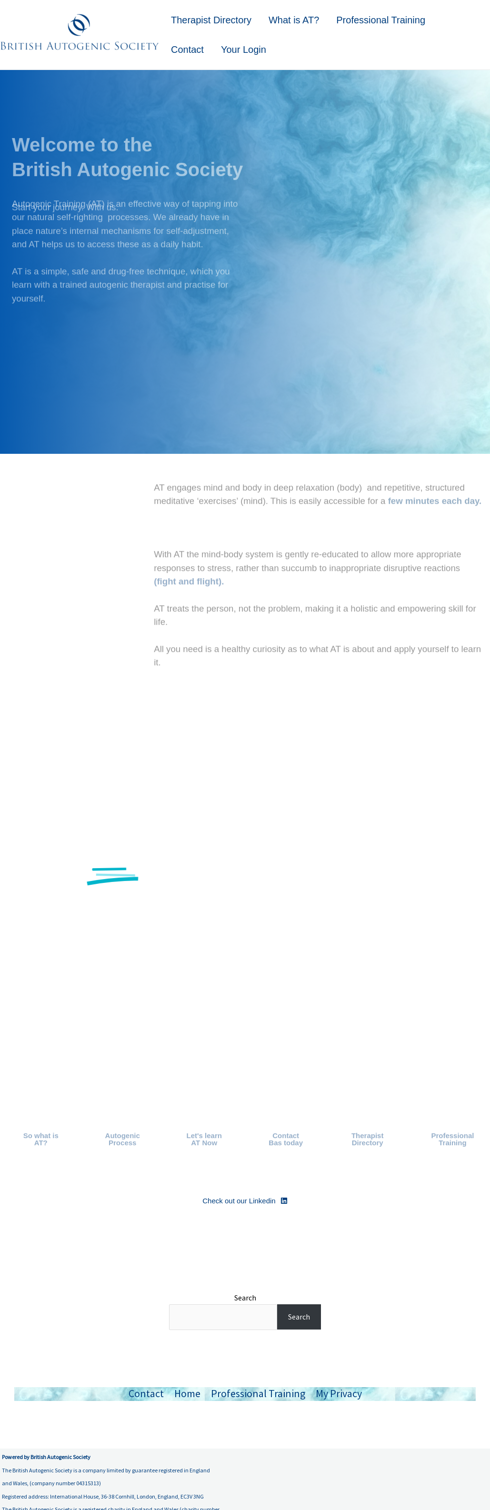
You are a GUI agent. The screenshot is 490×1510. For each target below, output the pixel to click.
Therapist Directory (211, 20)
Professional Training (380, 20)
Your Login (243, 49)
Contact (187, 49)
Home (187, 1393)
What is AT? (294, 20)
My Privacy (339, 1393)
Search (245, 1297)
